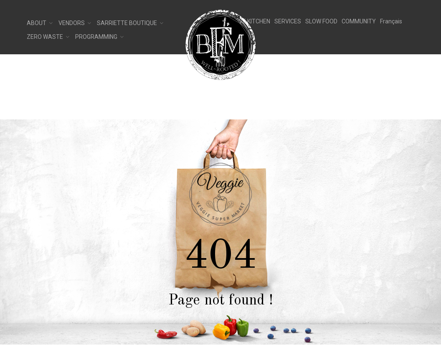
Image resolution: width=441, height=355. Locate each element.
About (36, 23)
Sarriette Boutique (127, 23)
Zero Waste (45, 36)
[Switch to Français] (391, 21)
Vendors (71, 23)
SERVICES (287, 21)
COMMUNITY (359, 21)
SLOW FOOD (321, 21)
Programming (96, 36)
